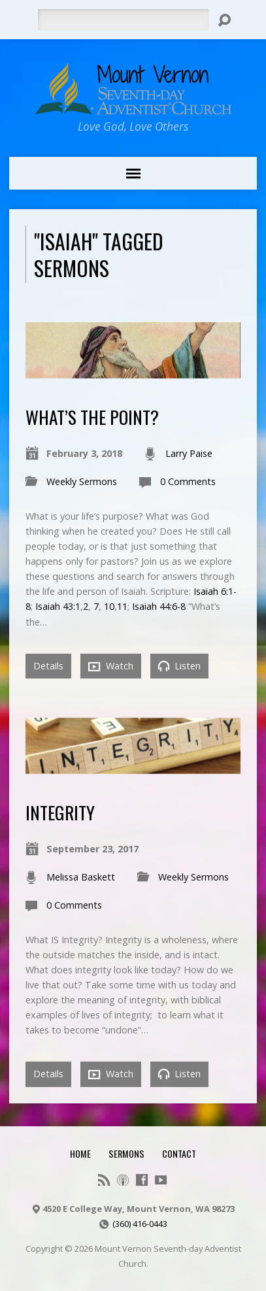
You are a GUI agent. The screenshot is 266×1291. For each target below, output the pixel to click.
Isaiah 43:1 (57, 606)
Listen (179, 666)
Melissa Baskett (80, 877)
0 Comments (188, 481)
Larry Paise (188, 453)
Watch (110, 666)
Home (80, 1153)
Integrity (60, 812)
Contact (179, 1153)
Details (48, 666)
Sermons (126, 1153)
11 (122, 606)
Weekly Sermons (81, 481)
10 (109, 606)
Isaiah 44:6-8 (159, 606)
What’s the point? (92, 416)
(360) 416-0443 (139, 1224)
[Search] (123, 19)
